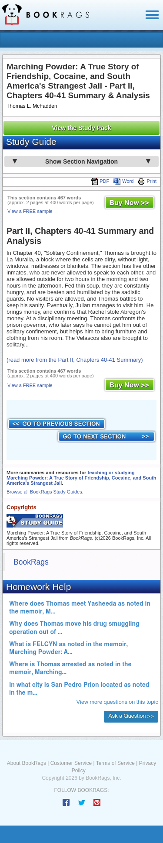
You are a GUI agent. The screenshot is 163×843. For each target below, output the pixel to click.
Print (147, 181)
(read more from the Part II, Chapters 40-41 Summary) (75, 359)
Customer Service (71, 763)
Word (123, 181)
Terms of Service (115, 763)
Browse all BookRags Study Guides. (45, 491)
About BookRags (26, 763)
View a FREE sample (30, 211)
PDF (100, 181)
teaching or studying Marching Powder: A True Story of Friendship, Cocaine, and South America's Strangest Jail (81, 478)
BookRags (31, 562)
